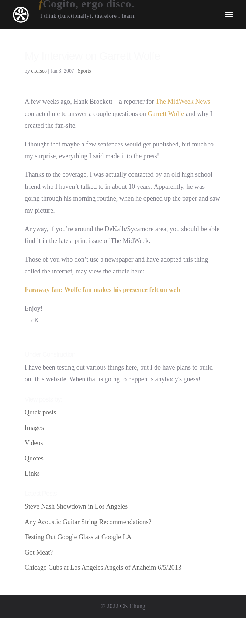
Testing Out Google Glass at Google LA (78, 537)
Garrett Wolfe (166, 113)
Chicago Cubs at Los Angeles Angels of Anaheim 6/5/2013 (103, 567)
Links (32, 473)
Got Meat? (39, 552)
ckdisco (39, 71)
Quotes (34, 458)
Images (34, 427)
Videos (34, 442)
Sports (84, 71)
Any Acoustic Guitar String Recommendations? (88, 522)
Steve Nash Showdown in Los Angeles (76, 506)
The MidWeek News (183, 101)
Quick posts (40, 412)
